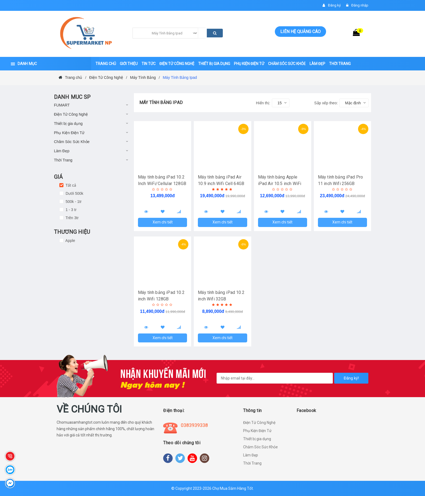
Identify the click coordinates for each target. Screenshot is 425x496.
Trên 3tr (72, 218)
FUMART (62, 105)
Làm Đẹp (61, 151)
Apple (70, 240)
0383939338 (194, 425)
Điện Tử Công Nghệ (71, 114)
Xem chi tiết (163, 222)
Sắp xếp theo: (326, 103)
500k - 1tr (73, 201)
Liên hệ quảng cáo (300, 31)
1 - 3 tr (70, 210)
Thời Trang (63, 160)
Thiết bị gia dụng (68, 123)
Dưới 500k (74, 193)
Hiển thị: (263, 103)
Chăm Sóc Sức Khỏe (71, 142)
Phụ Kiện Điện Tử (69, 133)
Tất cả (70, 185)
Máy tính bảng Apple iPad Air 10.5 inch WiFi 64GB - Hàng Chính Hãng (281, 183)
